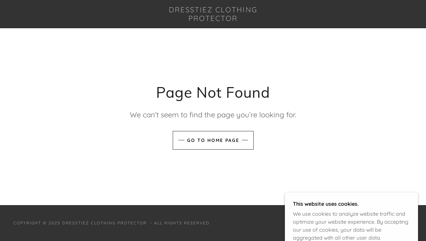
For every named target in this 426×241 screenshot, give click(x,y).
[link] (213, 19)
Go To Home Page (213, 140)
